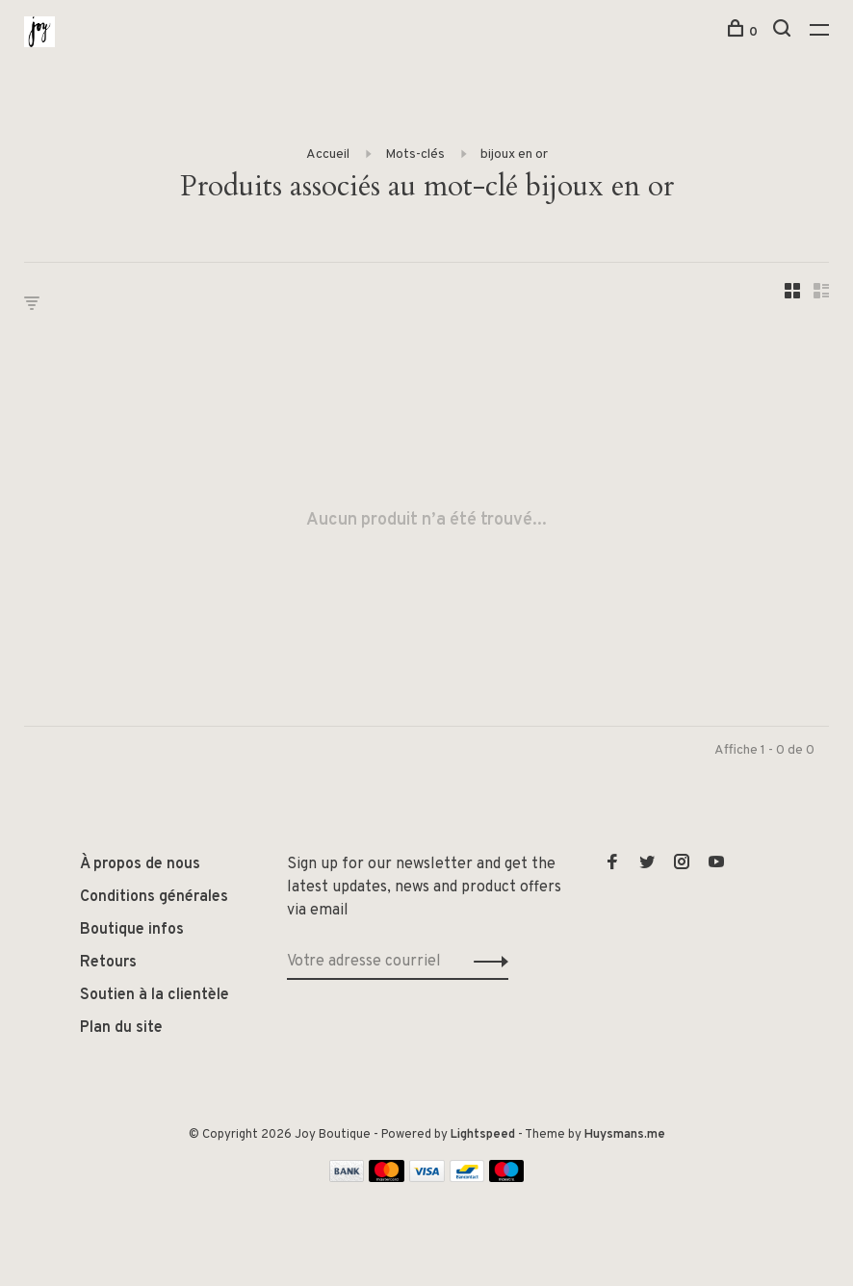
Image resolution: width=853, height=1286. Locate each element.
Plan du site (121, 1028)
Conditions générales (154, 897)
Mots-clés (415, 154)
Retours (108, 962)
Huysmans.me (624, 1135)
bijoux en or (514, 154)
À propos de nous (140, 864)
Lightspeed (483, 1135)
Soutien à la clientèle (154, 995)
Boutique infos (132, 929)
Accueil (327, 154)
